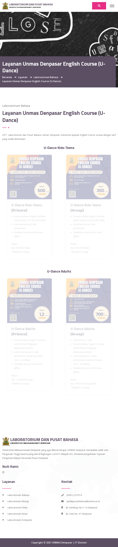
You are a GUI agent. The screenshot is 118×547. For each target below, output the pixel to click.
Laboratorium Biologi (18, 501)
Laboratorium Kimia (17, 513)
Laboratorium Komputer (19, 519)
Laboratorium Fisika (17, 507)
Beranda (7, 77)
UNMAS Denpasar (62, 542)
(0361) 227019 (71, 495)
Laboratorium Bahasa (18, 495)
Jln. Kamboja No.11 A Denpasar (79, 507)
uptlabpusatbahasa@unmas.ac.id (80, 501)
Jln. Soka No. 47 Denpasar (76, 513)
